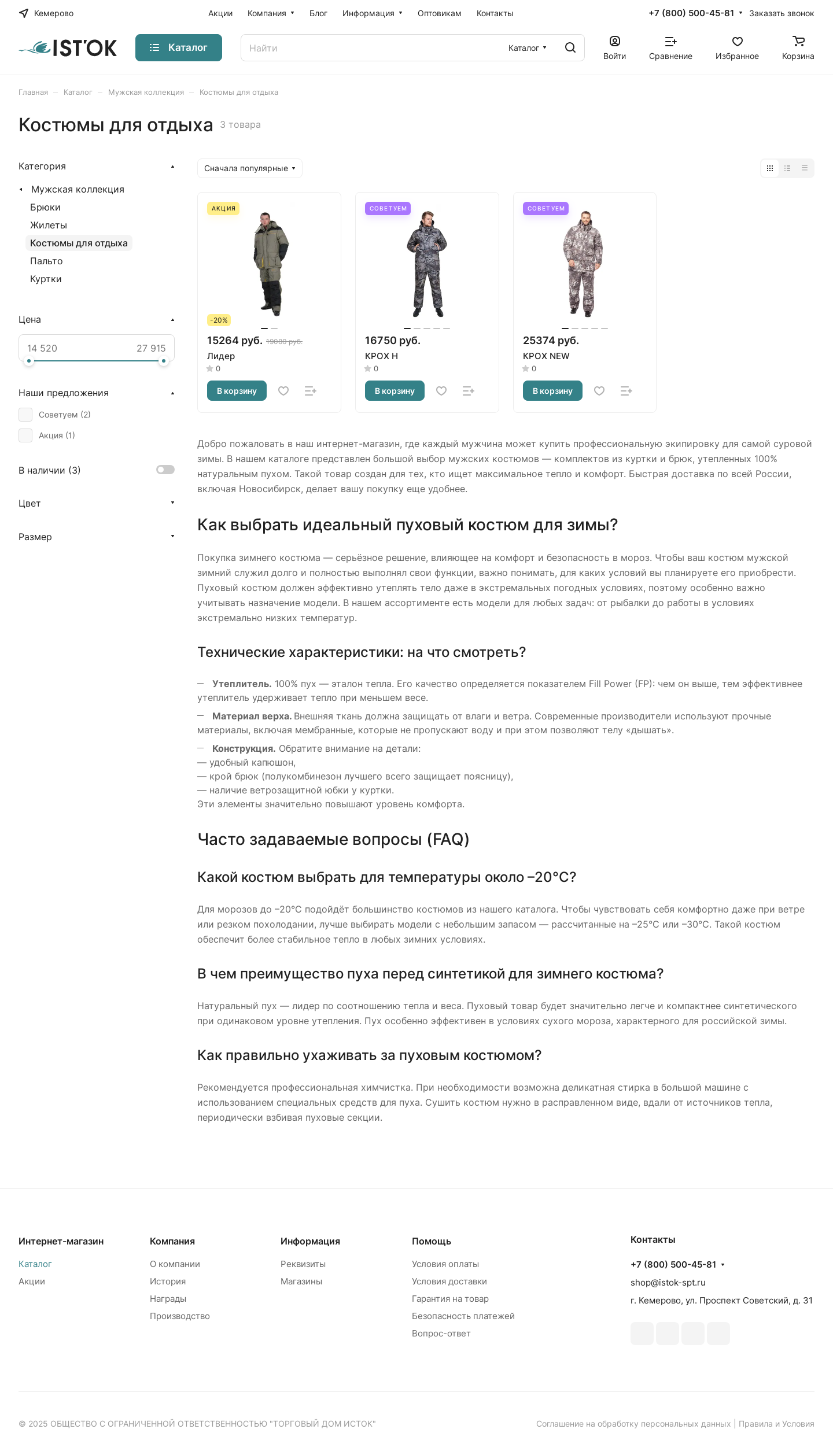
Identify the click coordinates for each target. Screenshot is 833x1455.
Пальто (46, 261)
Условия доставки (449, 1281)
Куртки (46, 279)
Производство (180, 1315)
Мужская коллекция (77, 189)
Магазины (301, 1281)
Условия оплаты (445, 1263)
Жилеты (48, 225)
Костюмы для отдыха (79, 243)
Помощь (431, 1241)
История (168, 1281)
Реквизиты (303, 1263)
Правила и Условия (776, 1423)
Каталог (35, 1263)
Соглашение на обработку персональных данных (633, 1423)
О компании (175, 1263)
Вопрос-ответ (441, 1333)
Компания (172, 1241)
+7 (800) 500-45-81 (691, 13)
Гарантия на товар (450, 1298)
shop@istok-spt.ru (668, 1282)
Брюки (45, 207)
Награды (168, 1298)
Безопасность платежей (463, 1315)
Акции (32, 1281)
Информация (310, 1241)
